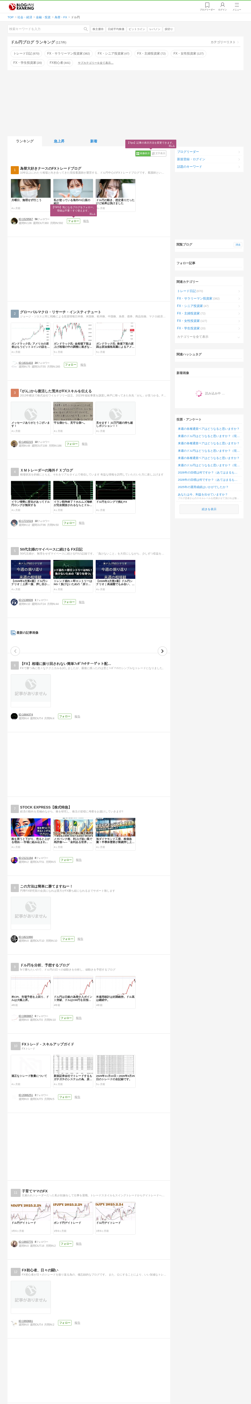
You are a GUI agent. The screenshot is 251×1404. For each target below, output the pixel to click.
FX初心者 (60, 62)
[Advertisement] (125, 102)
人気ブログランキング (21, 6)
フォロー (84, 266)
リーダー (207, 9)
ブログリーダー (188, 151)
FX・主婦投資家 (151, 53)
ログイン (222, 9)
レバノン (154, 29)
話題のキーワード (189, 166)
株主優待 (98, 29)
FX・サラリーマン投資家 (68, 53)
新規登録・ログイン (191, 159)
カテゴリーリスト (223, 42)
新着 (93, 141)
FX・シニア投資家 (113, 53)
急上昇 (59, 141)
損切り (169, 29)
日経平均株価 (116, 29)
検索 (88, 28)
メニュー (237, 9)
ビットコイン (137, 29)
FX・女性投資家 (189, 53)
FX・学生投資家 (27, 62)
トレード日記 (26, 53)
